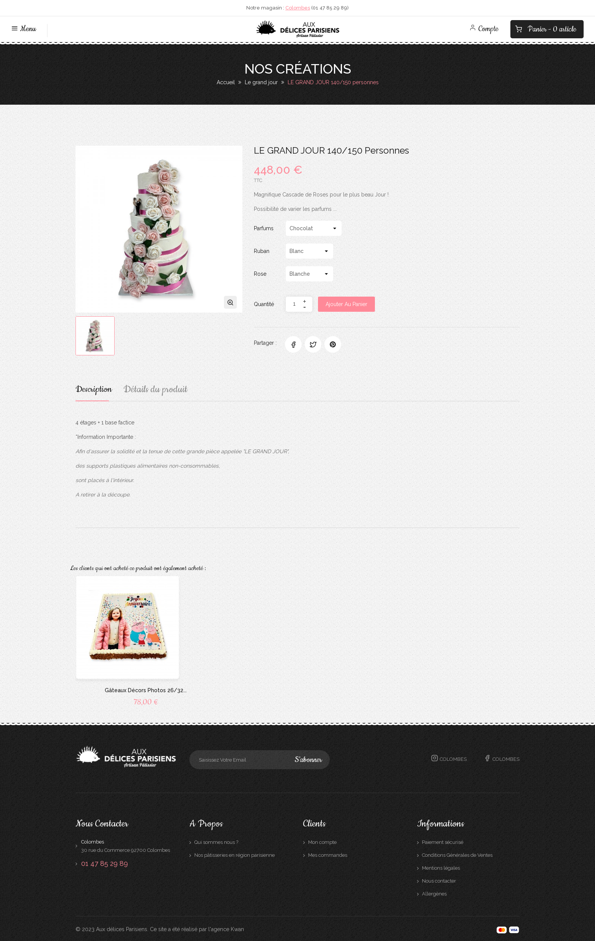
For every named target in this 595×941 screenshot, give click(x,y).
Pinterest (332, 344)
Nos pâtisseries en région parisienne (234, 853)
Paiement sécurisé (442, 841)
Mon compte (322, 841)
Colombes (297, 8)
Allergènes (434, 892)
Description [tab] (95, 390)
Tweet (313, 344)
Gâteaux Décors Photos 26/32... (146, 689)
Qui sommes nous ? (216, 841)
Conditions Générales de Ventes (457, 853)
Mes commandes (327, 853)
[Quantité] (294, 304)
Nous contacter (439, 879)
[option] (95, 335)
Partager (293, 344)
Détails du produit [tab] (159, 390)
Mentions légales (441, 866)
